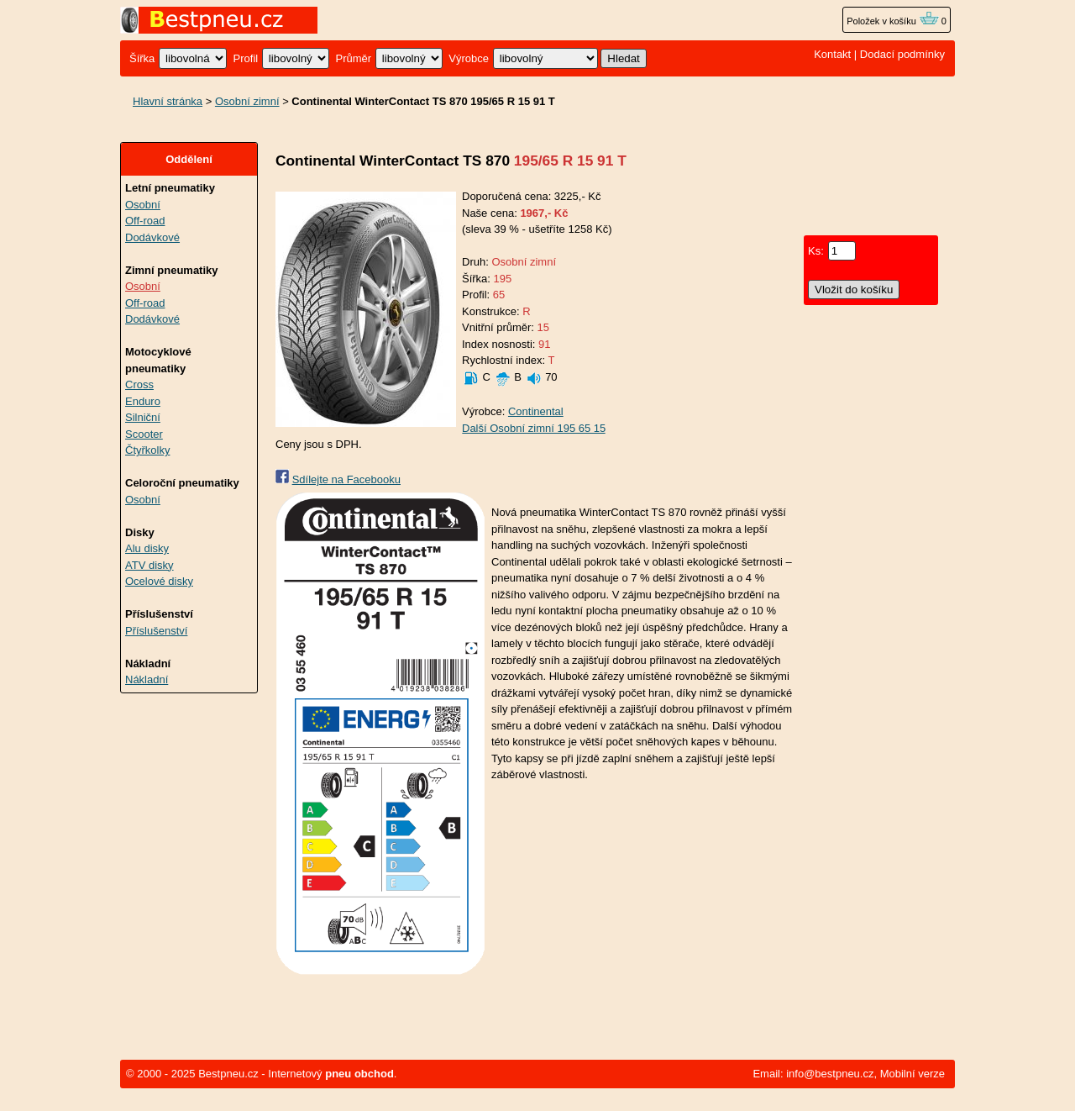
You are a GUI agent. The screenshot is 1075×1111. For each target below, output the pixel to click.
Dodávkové (152, 237)
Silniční (142, 417)
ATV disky (149, 565)
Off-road (145, 220)
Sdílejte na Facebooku (346, 479)
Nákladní (146, 679)
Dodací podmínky (902, 54)
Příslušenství (156, 630)
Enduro (142, 401)
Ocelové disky (159, 581)
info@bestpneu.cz (829, 1073)
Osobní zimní (247, 101)
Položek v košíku (893, 21)
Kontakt (832, 54)
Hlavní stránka (167, 101)
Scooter (144, 434)
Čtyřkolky (147, 450)
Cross (139, 384)
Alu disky (147, 548)
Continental (536, 411)
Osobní (142, 204)
